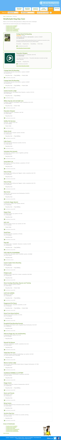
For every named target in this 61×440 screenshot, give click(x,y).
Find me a (4, 12)
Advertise (57, 8)
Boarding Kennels (19, 9)
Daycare (51, 8)
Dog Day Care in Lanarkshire (12, 29)
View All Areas (6, 433)
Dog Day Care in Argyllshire (11, 25)
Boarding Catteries (27, 9)
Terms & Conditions (29, 437)
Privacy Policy (21, 437)
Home (4, 16)
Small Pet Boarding (35, 9)
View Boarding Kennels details (23, 48)
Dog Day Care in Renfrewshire (12, 30)
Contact (7, 437)
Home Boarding (44, 9)
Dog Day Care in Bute (10, 27)
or (35, 12)
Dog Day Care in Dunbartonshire (12, 28)
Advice (16, 437)
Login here (50, 5)
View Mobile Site (37, 437)
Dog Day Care (9, 16)
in (19, 12)
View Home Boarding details (22, 65)
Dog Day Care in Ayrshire (11, 26)
